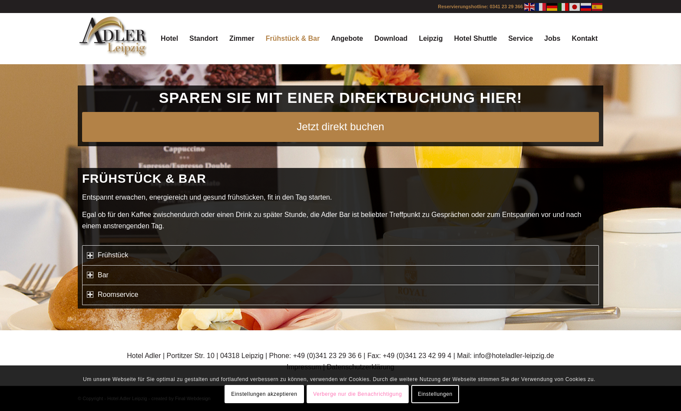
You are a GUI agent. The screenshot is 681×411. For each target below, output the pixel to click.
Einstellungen (435, 394)
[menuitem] (169, 38)
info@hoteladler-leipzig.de (513, 355)
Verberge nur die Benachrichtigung (357, 394)
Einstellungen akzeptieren (264, 394)
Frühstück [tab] (107, 255)
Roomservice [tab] (112, 294)
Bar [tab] (98, 275)
